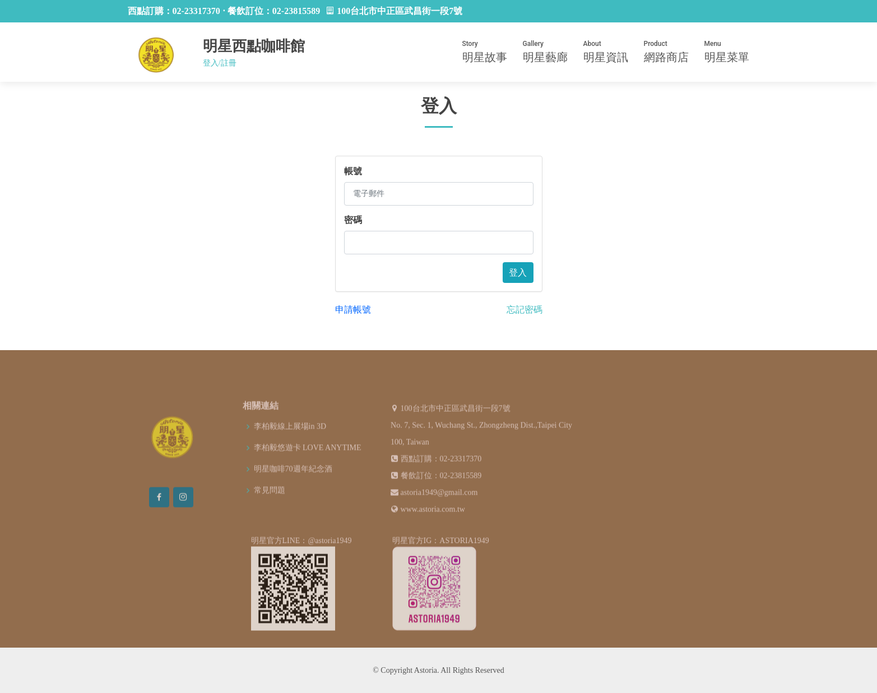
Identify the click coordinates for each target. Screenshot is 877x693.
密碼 (353, 220)
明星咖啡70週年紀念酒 (293, 486)
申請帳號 (353, 309)
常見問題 (269, 507)
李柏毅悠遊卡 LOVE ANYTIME (307, 464)
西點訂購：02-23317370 (441, 475)
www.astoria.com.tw (433, 526)
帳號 (353, 171)
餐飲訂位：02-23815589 (441, 492)
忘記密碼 (524, 309)
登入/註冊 (219, 63)
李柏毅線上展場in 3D (290, 443)
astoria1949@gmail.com (439, 509)
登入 (518, 272)
